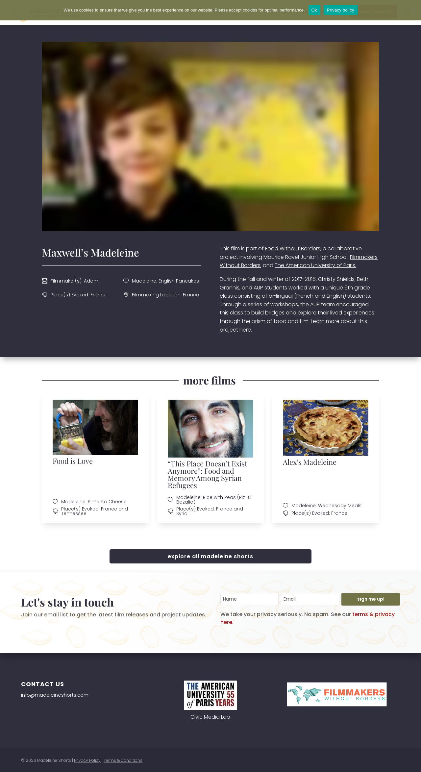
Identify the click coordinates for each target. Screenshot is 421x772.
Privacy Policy (87, 760)
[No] (412, 10)
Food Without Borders (292, 248)
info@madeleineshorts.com (54, 694)
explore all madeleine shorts (210, 556)
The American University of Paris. (315, 265)
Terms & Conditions (123, 760)
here (245, 330)
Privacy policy (340, 10)
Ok (314, 10)
